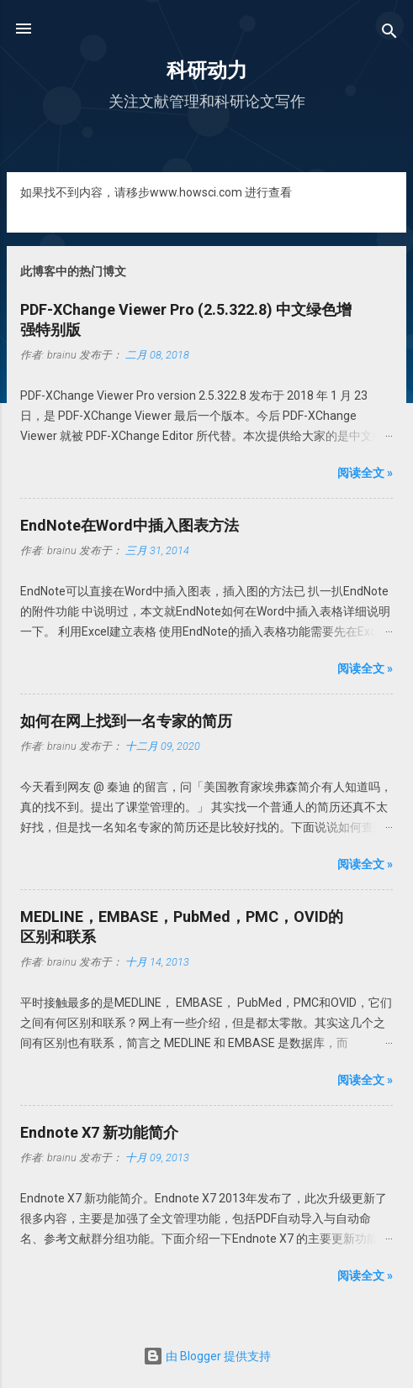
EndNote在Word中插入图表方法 (129, 525)
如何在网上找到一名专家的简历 (126, 721)
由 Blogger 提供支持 (207, 1356)
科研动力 (207, 70)
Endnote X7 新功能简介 (99, 1132)
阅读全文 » (365, 472)
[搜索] (389, 34)
